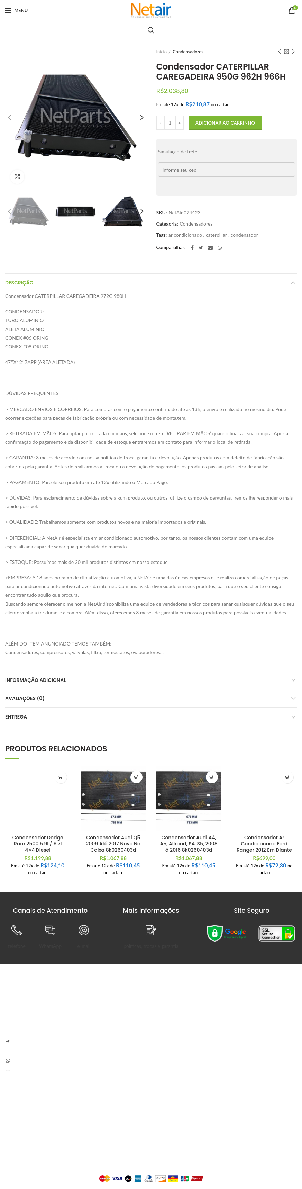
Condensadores (188, 51)
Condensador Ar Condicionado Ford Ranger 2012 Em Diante (264, 843)
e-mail (84, 946)
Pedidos (114, 1115)
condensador (244, 235)
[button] (61, 777)
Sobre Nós (16, 1104)
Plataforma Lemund (151, 1167)
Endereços (117, 1140)
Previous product (279, 52)
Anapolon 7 (170, 1009)
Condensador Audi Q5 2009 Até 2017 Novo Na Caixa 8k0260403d (113, 843)
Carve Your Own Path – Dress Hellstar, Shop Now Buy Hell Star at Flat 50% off (225, 1040)
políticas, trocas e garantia (151, 946)
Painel (112, 1104)
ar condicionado (185, 235)
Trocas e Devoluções (27, 1115)
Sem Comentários (207, 1019)
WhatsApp (50, 946)
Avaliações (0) (25, 698)
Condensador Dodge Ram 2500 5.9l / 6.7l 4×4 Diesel (37, 843)
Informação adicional (35, 680)
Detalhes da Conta (125, 1128)
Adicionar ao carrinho (225, 123)
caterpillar (216, 235)
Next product (293, 52)
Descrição (19, 282)
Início (161, 51)
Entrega (16, 716)
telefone (17, 946)
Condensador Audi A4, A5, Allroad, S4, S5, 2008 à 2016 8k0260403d (189, 843)
